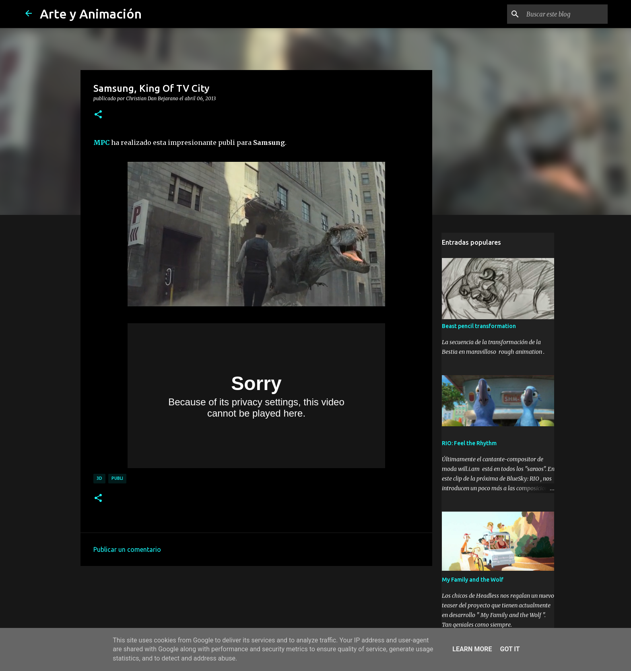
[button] (98, 114)
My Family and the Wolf (472, 580)
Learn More (472, 649)
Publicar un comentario (127, 549)
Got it (510, 649)
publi (117, 478)
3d (99, 478)
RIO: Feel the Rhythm (468, 444)
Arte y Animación (91, 13)
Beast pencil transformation (478, 327)
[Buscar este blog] (565, 14)
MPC (101, 142)
